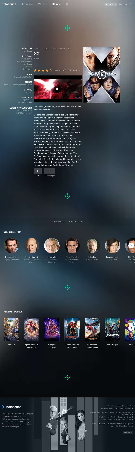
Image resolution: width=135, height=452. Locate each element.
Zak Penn (28, 67)
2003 (53, 49)
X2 (69, 49)
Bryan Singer (26, 51)
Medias (113, 417)
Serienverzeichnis (114, 406)
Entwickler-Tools (107, 408)
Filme (46, 49)
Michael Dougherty (24, 61)
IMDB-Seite (27, 100)
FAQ (115, 408)
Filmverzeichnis (127, 406)
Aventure (61, 49)
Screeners (121, 417)
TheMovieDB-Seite (24, 103)
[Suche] (130, 4)
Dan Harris (27, 69)
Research (130, 417)
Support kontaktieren (126, 408)
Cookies (111, 412)
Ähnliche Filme (76, 222)
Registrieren (110, 4)
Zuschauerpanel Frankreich (123, 419)
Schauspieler (58, 222)
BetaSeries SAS (104, 417)
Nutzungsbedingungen (124, 412)
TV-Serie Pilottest (106, 419)
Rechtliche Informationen (98, 412)
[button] (11, 250)
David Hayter (26, 59)
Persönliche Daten (127, 415)
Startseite (37, 49)
